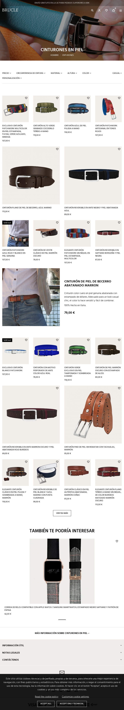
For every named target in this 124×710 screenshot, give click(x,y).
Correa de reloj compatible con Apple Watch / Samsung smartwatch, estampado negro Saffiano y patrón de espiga (21, 582)
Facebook (47, 666)
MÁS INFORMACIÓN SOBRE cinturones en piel (61, 609)
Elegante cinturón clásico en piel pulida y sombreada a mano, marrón (14, 494)
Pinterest (60, 666)
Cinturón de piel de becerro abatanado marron (87, 283)
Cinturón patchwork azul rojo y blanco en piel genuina (13, 253)
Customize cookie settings (75, 697)
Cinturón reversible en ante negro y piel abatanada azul (91, 209)
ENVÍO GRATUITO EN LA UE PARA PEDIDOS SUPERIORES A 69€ (62, 3)
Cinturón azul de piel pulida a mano (75, 127)
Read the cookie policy (46, 697)
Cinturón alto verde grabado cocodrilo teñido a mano (44, 128)
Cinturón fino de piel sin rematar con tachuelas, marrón (89, 448)
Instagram (53, 666)
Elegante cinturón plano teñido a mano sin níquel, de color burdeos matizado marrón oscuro (108, 495)
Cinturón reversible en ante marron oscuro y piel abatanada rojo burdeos (28, 448)
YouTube (69, 666)
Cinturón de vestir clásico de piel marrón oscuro (45, 253)
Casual (116, 73)
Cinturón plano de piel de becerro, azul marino (27, 208)
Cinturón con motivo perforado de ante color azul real (44, 370)
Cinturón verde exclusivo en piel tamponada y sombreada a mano (77, 372)
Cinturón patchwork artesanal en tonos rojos (106, 128)
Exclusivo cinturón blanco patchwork (12, 369)
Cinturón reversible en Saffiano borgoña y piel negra (107, 253)
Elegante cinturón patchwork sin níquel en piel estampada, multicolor (77, 254)
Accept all (45, 703)
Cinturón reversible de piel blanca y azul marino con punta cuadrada (45, 494)
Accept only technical (72, 703)
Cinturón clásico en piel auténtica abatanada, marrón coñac (76, 492)
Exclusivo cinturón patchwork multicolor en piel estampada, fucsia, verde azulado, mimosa (14, 131)
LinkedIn (76, 666)
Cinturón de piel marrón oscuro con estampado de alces (108, 370)
